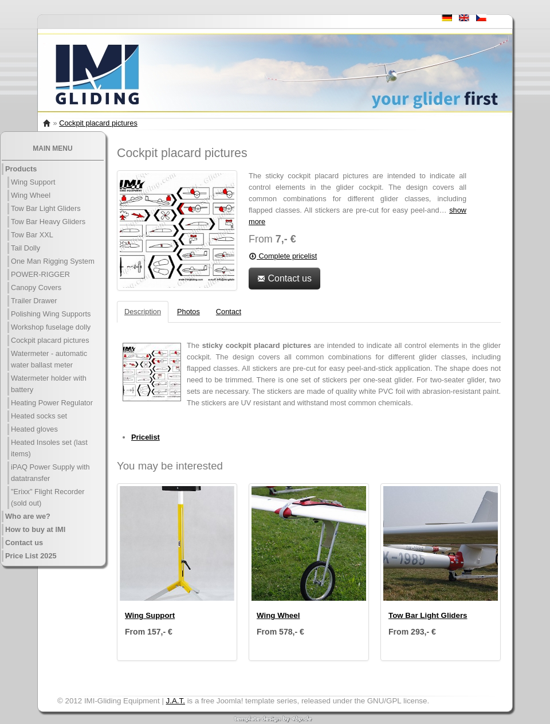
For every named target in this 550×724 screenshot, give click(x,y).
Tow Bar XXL (32, 234)
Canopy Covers (36, 287)
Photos (188, 311)
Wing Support (33, 182)
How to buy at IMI (35, 529)
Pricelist (145, 437)
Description (142, 311)
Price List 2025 (31, 555)
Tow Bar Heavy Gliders (48, 221)
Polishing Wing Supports (51, 314)
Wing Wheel (30, 195)
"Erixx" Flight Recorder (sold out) (48, 497)
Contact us (24, 542)
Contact (228, 311)
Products (21, 169)
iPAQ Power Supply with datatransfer (50, 473)
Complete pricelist (283, 256)
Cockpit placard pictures (98, 123)
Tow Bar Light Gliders (46, 208)
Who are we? (27, 516)
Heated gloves (34, 429)
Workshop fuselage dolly (51, 327)
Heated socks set (39, 416)
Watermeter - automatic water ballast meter (49, 359)
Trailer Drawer (34, 300)
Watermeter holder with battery (49, 384)
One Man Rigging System (53, 261)
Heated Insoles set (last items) (49, 448)
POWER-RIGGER (40, 274)
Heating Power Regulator (52, 402)
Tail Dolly (25, 248)
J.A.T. (175, 700)
